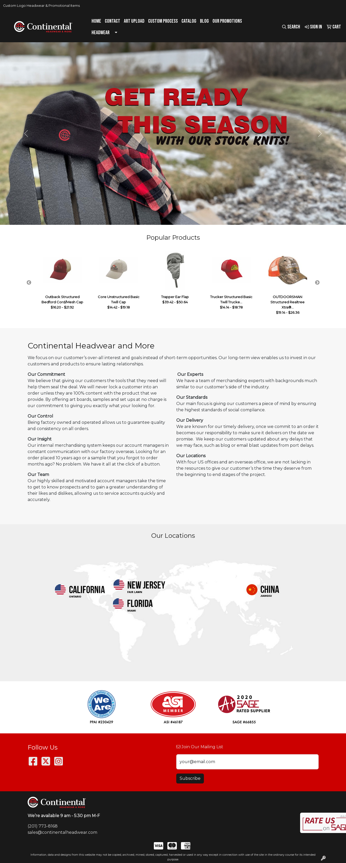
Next (317, 282)
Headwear (101, 32)
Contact (112, 21)
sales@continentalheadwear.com (62, 832)
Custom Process (163, 21)
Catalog (188, 21)
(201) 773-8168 (43, 826)
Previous (29, 282)
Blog (204, 21)
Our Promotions (227, 21)
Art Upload (134, 21)
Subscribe (190, 778)
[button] (26, 133)
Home (96, 21)
